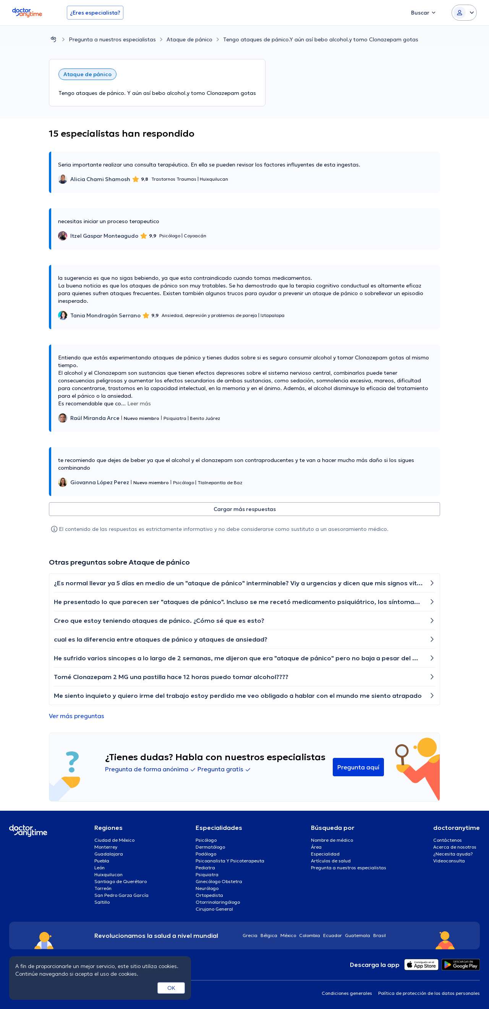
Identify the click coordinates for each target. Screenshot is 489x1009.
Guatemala (357, 935)
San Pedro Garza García (121, 895)
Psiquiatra (207, 874)
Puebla (101, 861)
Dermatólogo (210, 847)
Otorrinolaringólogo (218, 902)
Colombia (309, 935)
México (288, 935)
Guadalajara (108, 854)
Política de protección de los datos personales (429, 993)
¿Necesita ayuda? (453, 854)
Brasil (379, 935)
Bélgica (269, 935)
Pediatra (205, 867)
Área (316, 847)
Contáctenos (447, 840)
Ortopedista (209, 895)
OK (171, 988)
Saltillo (102, 902)
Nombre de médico (332, 840)
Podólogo (206, 854)
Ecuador (332, 935)
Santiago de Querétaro (120, 881)
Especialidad (325, 854)
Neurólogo (207, 888)
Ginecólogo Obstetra (219, 881)
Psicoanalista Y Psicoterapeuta (230, 861)
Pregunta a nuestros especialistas (112, 39)
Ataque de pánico (189, 39)
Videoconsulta (449, 861)
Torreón (103, 888)
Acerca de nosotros (454, 847)
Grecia (250, 935)
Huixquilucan (108, 874)
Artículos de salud (331, 861)
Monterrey (105, 847)
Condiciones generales (347, 993)
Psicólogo (206, 840)
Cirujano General (214, 909)
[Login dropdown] (464, 13)
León (99, 867)
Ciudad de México (114, 840)
